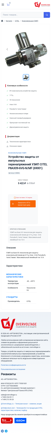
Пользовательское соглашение (13, 369)
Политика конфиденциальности (13, 365)
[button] (26, 77)
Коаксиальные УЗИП (17, 153)
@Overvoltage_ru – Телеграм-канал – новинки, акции (21, 404)
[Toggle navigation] (3, 4)
